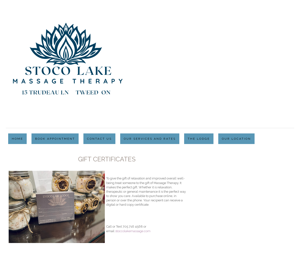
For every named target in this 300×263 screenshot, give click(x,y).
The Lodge (199, 138)
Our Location (236, 138)
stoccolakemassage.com (132, 231)
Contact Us (99, 138)
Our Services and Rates (150, 138)
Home (17, 138)
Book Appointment (55, 138)
